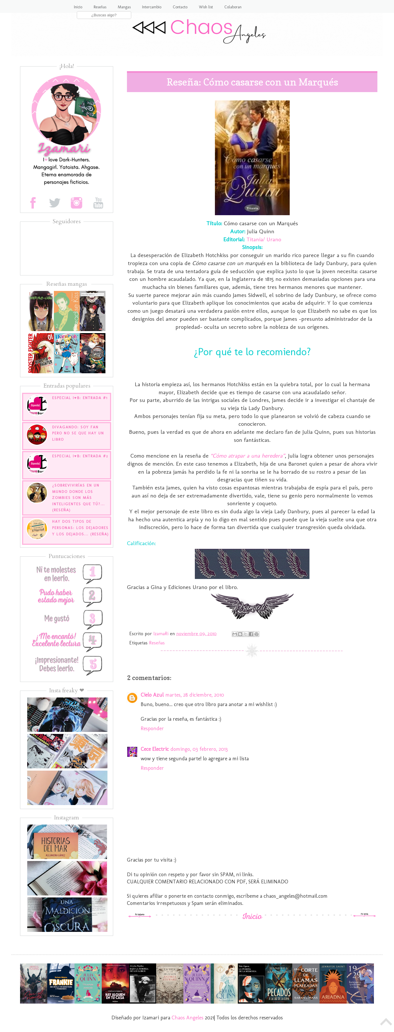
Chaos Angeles (187, 1017)
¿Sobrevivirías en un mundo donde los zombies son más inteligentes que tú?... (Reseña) (78, 497)
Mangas (124, 7)
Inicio (78, 7)
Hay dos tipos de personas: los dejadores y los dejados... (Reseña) (80, 527)
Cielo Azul (152, 695)
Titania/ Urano (263, 239)
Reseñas (100, 7)
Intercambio (151, 7)
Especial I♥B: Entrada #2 (80, 456)
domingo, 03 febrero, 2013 (199, 749)
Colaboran (233, 7)
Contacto (180, 7)
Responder (152, 728)
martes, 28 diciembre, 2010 (194, 695)
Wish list (206, 7)
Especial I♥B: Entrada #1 (80, 398)
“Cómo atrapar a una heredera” (247, 455)
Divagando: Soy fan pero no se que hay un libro (78, 433)
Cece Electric (155, 749)
